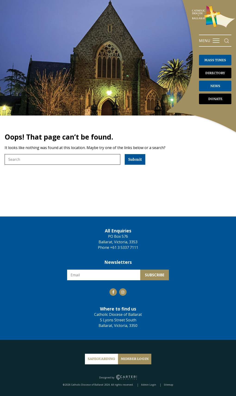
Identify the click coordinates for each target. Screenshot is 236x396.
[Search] (226, 40)
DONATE (215, 99)
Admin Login (148, 384)
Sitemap (168, 384)
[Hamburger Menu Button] (216, 41)
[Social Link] (113, 292)
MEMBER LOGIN (135, 359)
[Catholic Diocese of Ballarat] (214, 27)
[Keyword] (62, 159)
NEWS (215, 86)
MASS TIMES (215, 60)
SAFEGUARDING (101, 359)
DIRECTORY (215, 73)
